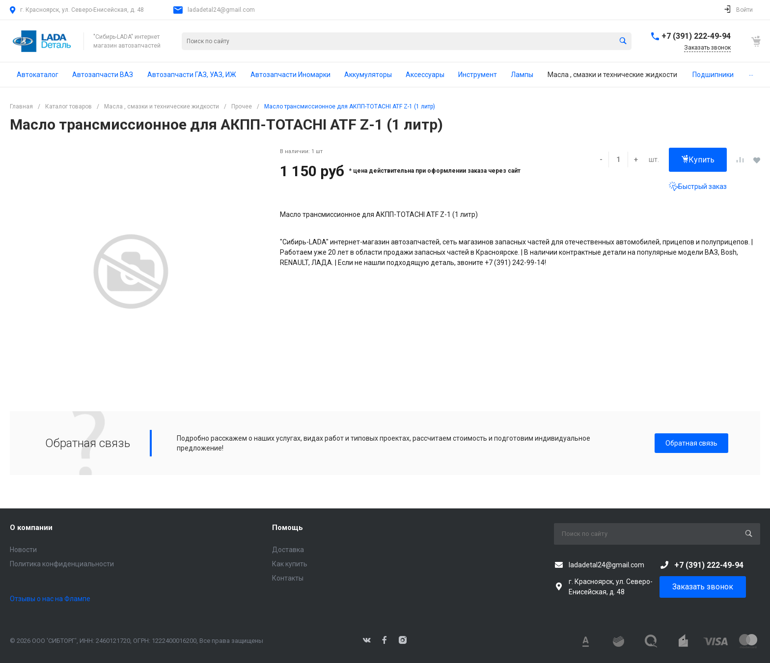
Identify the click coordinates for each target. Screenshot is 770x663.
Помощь (287, 527)
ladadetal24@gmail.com (221, 9)
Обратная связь (691, 443)
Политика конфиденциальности (62, 564)
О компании (31, 527)
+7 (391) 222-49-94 (696, 36)
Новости (23, 550)
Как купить (289, 564)
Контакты (287, 578)
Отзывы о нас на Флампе (50, 599)
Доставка (288, 550)
